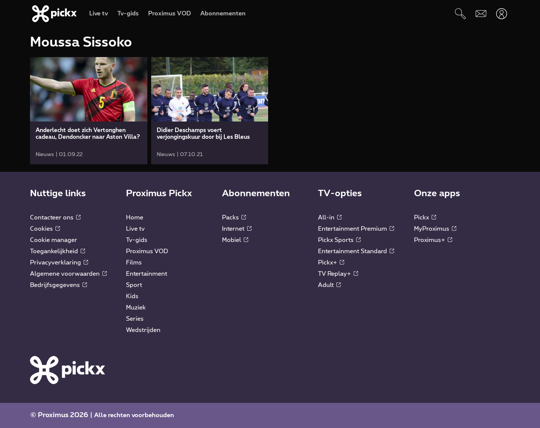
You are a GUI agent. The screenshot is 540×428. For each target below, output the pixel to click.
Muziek (136, 308)
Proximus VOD (147, 251)
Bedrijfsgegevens (58, 285)
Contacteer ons (55, 218)
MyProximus (435, 229)
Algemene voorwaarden (68, 274)
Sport (134, 285)
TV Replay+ (338, 274)
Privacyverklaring (59, 263)
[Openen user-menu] (501, 13)
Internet (237, 229)
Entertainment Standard (356, 251)
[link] (88, 110)
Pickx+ (331, 263)
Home (134, 218)
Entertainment (146, 274)
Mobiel (235, 240)
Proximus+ (433, 240)
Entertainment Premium (356, 229)
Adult (329, 285)
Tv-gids (136, 240)
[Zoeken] (460, 13)
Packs (234, 218)
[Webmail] (481, 13)
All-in (330, 218)
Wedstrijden (143, 330)
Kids (132, 296)
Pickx (425, 218)
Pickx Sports (339, 240)
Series (135, 319)
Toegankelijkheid (57, 251)
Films (134, 263)
